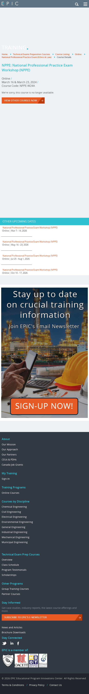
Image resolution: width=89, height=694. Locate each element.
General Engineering (13, 527)
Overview (7, 559)
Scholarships (9, 575)
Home (5, 54)
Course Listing (62, 54)
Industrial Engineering (14, 532)
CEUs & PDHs (9, 459)
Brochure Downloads (14, 632)
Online (78, 54)
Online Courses (10, 492)
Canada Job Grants (12, 464)
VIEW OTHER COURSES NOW (20, 100)
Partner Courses (11, 594)
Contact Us (56, 685)
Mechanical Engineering (15, 537)
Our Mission (9, 444)
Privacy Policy (36, 685)
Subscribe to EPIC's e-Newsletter (25, 617)
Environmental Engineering (17, 522)
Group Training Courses (15, 588)
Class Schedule (10, 564)
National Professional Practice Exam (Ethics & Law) (26, 57)
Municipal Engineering (15, 542)
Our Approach (10, 449)
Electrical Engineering (14, 516)
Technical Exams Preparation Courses (31, 54)
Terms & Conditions (13, 685)
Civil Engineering (11, 511)
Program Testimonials (14, 569)
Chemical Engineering (14, 506)
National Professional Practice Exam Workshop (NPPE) (30, 227)
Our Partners (9, 454)
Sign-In (6, 478)
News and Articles (12, 627)
